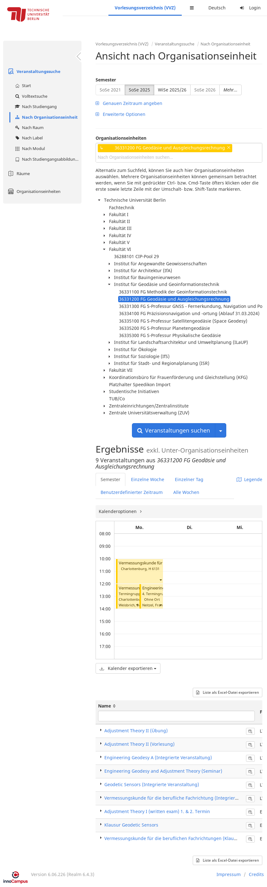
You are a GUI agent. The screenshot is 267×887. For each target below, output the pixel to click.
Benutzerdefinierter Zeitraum (132, 492)
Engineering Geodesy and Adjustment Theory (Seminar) (163, 771)
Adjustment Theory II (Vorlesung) (139, 744)
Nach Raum (28, 127)
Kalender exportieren (128, 668)
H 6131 (154, 568)
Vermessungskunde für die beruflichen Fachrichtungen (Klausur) (173, 838)
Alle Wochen (186, 492)
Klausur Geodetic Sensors (131, 825)
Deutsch (217, 8)
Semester (106, 80)
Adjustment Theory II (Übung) (136, 731)
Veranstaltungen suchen (173, 430)
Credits (256, 874)
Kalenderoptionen (118, 511)
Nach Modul (29, 148)
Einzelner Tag (189, 479)
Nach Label (28, 138)
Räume (18, 173)
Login (249, 8)
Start (22, 85)
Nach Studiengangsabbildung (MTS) (47, 159)
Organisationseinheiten (33, 191)
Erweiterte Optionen (120, 114)
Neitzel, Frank (153, 605)
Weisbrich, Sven (131, 605)
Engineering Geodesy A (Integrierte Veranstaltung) (158, 757)
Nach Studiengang (35, 106)
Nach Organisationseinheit (45, 117)
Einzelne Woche (147, 479)
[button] (160, 580)
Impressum (229, 874)
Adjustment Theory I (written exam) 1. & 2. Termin (157, 811)
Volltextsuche (30, 96)
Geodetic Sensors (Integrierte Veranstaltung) (151, 784)
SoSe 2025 (139, 90)
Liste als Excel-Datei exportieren (227, 692)
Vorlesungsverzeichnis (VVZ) (145, 8)
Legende (249, 479)
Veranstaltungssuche (33, 71)
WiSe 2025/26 (172, 90)
